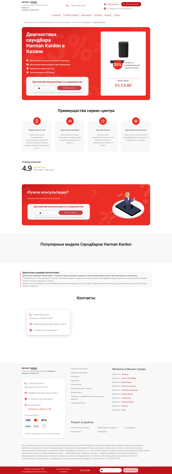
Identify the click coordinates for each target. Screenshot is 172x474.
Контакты (108, 15)
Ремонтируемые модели (81, 388)
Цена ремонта (86, 15)
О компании (56, 15)
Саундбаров (129, 428)
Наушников (76, 432)
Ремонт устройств (72, 15)
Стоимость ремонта (79, 368)
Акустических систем (80, 428)
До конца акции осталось (64, 470)
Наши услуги (76, 392)
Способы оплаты (78, 403)
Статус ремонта (111, 4)
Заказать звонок (131, 4)
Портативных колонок (107, 428)
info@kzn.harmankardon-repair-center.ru (48, 324)
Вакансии (98, 15)
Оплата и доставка (79, 372)
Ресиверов (102, 432)
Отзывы (117, 15)
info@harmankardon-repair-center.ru (41, 393)
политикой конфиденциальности (73, 92)
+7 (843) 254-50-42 (77, 6)
